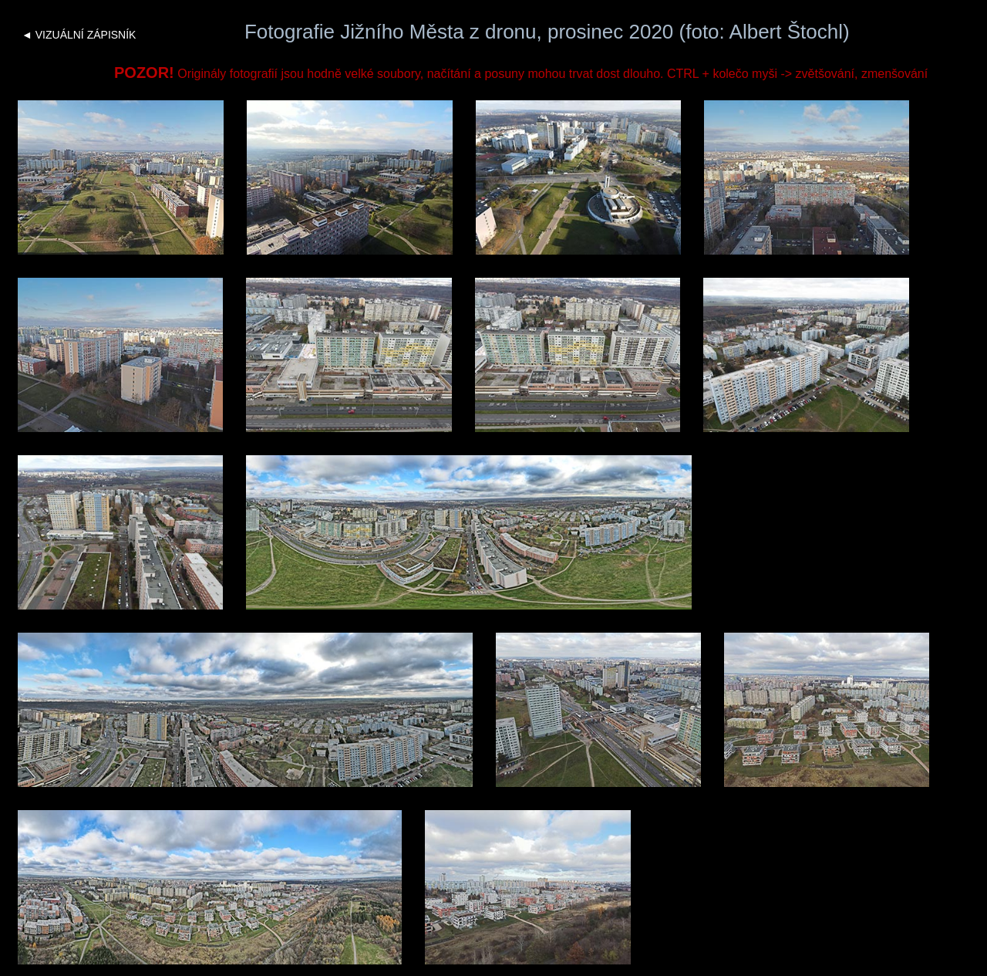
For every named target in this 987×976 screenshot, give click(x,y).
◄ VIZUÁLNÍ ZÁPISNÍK (79, 35)
